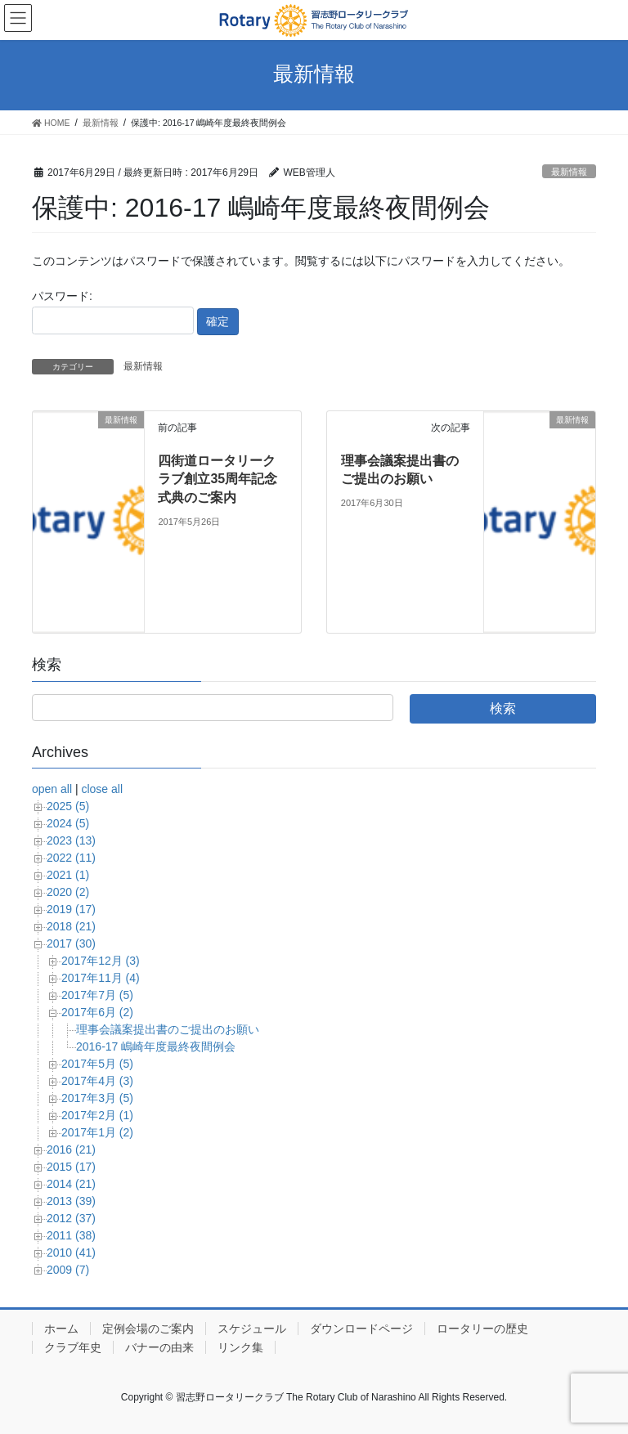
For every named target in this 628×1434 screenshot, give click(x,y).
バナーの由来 (159, 1347)
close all (102, 788)
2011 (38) (71, 1235)
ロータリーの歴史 (482, 1328)
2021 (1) (68, 874)
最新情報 (569, 172)
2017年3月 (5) (97, 1098)
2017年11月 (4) (100, 977)
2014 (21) (71, 1183)
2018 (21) (71, 926)
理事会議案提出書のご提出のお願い (167, 1029)
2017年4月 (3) (97, 1080)
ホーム (61, 1328)
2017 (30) (71, 943)
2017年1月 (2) (97, 1132)
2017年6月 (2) (97, 1012)
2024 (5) (68, 823)
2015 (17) (71, 1166)
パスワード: (113, 311)
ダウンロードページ (361, 1328)
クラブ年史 (72, 1347)
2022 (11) (71, 857)
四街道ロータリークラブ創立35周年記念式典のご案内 (217, 479)
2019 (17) (71, 909)
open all (52, 788)
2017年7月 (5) (97, 995)
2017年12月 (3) (100, 960)
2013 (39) (71, 1201)
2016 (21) (71, 1149)
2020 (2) (68, 891)
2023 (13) (71, 840)
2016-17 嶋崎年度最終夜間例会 (156, 1046)
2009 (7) (68, 1269)
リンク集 (240, 1347)
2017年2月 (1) (97, 1115)
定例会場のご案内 (148, 1328)
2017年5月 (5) (97, 1063)
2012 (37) (71, 1218)
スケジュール (252, 1328)
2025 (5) (68, 806)
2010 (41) (71, 1252)
